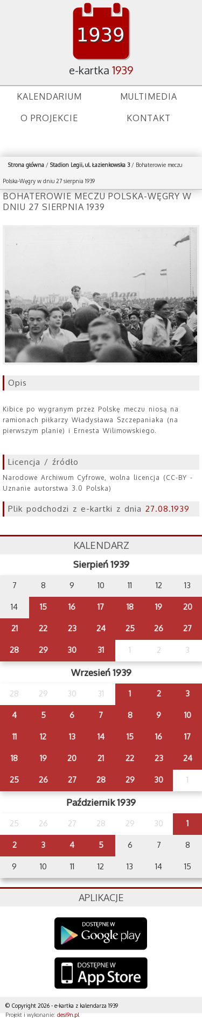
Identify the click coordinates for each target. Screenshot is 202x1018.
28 (14, 650)
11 (14, 736)
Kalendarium (49, 96)
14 (101, 736)
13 (72, 736)
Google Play (101, 933)
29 (43, 650)
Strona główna (26, 165)
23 (72, 628)
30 (71, 650)
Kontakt (149, 118)
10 (187, 715)
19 (158, 607)
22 (43, 628)
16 (71, 607)
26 (158, 628)
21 (14, 628)
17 (100, 607)
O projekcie (49, 118)
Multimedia (148, 96)
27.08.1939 (167, 509)
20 (187, 607)
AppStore (101, 974)
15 (43, 607)
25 (130, 628)
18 (130, 607)
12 (43, 736)
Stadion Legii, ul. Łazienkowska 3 (90, 165)
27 (187, 628)
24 (101, 628)
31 (100, 650)
